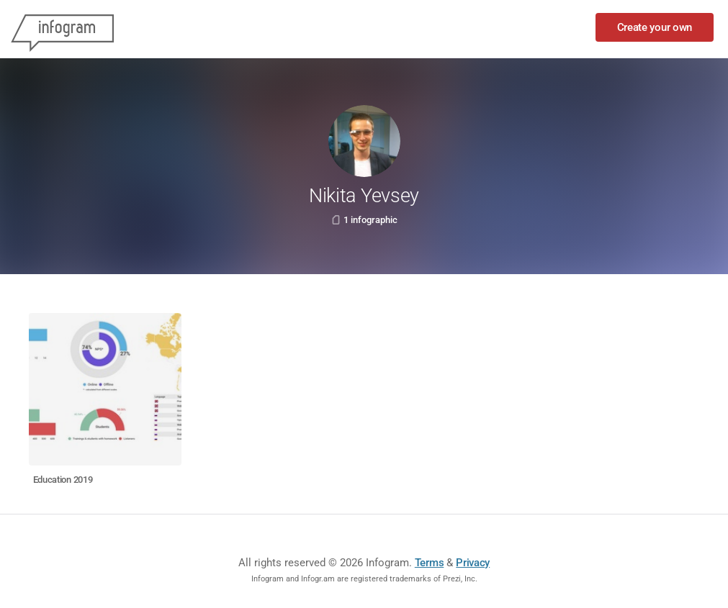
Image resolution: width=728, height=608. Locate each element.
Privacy (473, 562)
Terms (429, 562)
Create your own (655, 27)
